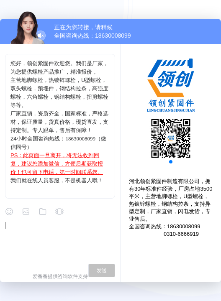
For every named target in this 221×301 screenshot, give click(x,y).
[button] (170, 161)
